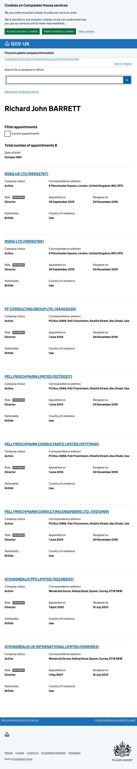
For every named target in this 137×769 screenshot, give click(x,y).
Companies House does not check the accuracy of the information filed (42, 59)
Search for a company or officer (24, 69)
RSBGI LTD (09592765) (24, 241)
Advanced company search (22, 91)
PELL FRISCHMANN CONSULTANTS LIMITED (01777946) (52, 444)
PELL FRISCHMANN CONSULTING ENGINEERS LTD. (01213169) (57, 511)
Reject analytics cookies (59, 31)
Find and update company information (29, 53)
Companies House (22, 759)
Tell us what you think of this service (20, 720)
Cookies (19, 752)
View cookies (86, 31)
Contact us (32, 752)
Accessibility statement (53, 752)
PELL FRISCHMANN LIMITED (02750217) (38, 376)
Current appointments (22, 134)
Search (127, 80)
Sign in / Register (123, 63)
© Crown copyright (122, 759)
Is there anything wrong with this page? (115, 720)
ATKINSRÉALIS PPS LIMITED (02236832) (39, 579)
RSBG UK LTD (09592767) (26, 174)
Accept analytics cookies (22, 31)
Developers (74, 752)
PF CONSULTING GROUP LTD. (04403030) (40, 309)
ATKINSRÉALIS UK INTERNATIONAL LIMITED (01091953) (52, 646)
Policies (9, 752)
